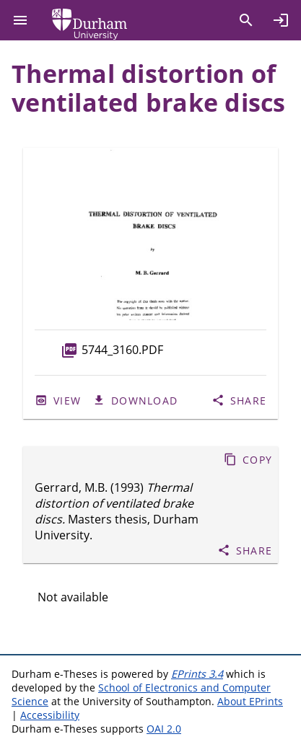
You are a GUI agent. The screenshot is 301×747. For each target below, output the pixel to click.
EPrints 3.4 (197, 674)
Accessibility (49, 715)
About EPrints (250, 701)
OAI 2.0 (164, 728)
